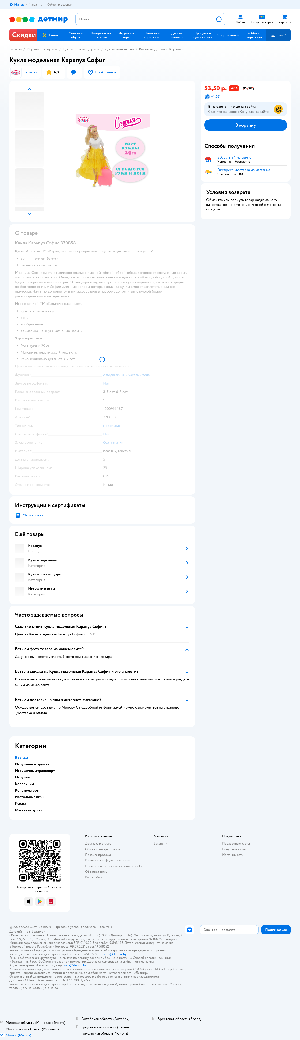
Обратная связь (96, 872)
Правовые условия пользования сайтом (83, 927)
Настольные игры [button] (29, 797)
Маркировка (32, 515)
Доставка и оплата (98, 844)
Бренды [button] (21, 757)
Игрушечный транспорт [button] (35, 770)
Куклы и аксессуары (79, 49)
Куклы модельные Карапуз (161, 49)
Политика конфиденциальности (108, 860)
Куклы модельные (119, 49)
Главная (15, 49)
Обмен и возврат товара (102, 849)
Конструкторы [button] (27, 790)
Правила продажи (98, 855)
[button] (278, 35)
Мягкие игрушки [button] (28, 810)
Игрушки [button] (22, 777)
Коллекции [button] (24, 783)
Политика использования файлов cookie (114, 866)
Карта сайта (93, 877)
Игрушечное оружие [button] (32, 764)
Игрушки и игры (40, 49)
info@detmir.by (115, 954)
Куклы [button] (20, 803)
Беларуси (38, 931)
